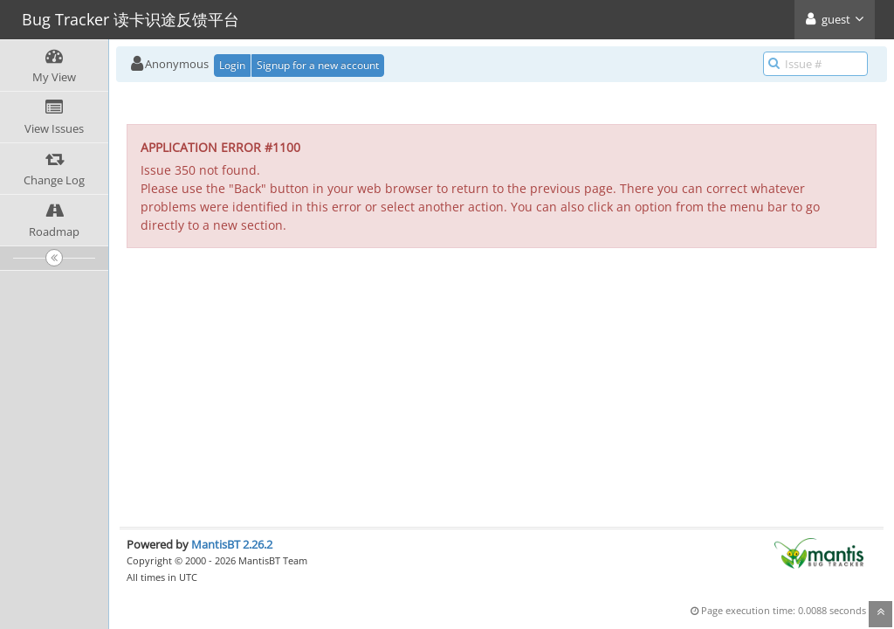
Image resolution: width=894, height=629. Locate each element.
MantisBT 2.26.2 (231, 544)
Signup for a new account (318, 65)
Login (232, 65)
